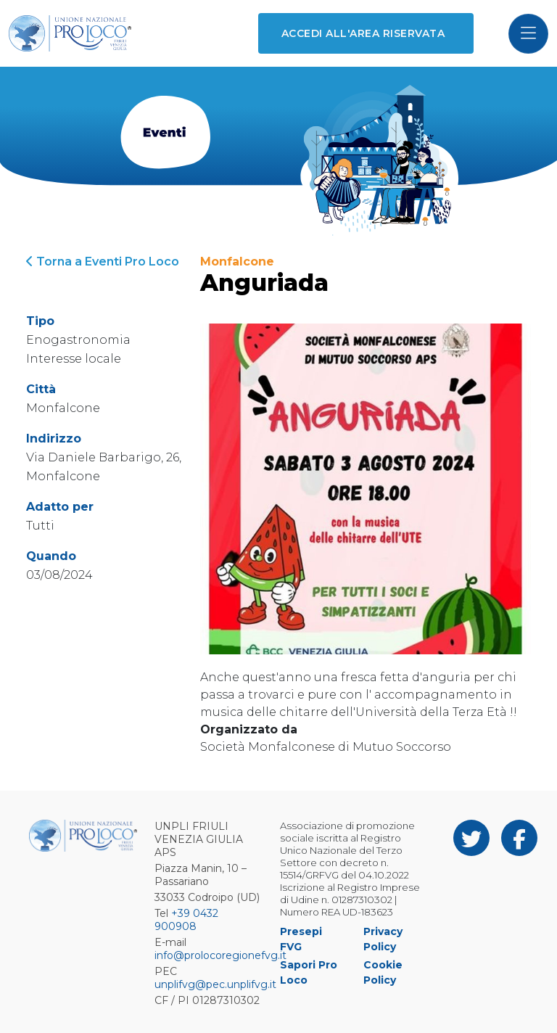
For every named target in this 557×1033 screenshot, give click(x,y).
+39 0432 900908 (186, 920)
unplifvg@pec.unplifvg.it (215, 984)
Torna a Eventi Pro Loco (102, 261)
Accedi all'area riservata (363, 33)
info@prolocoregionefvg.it (220, 955)
